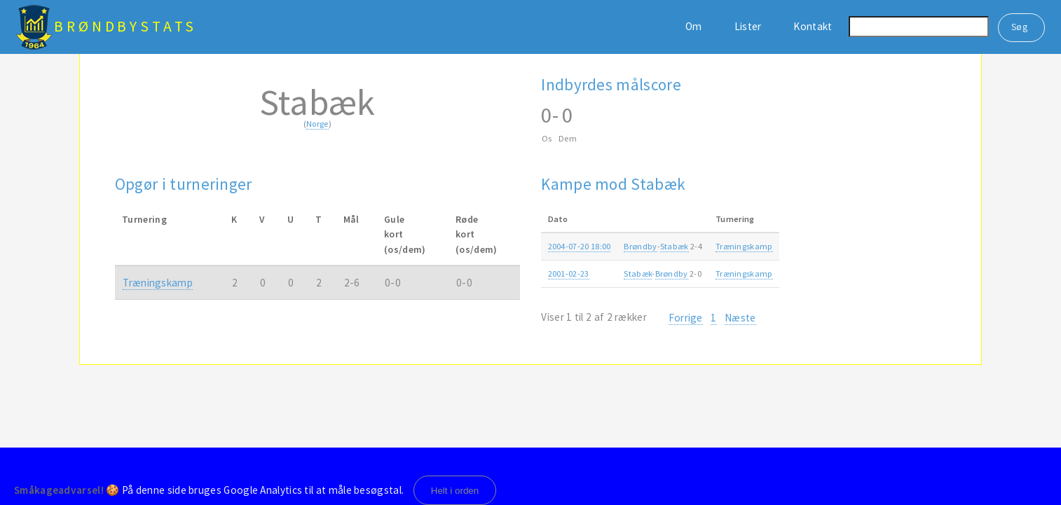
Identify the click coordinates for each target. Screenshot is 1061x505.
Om (693, 26)
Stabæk (674, 246)
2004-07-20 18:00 (579, 246)
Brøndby (640, 246)
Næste (740, 317)
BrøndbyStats (125, 26)
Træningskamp (158, 282)
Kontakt (812, 26)
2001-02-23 (568, 273)
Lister (748, 26)
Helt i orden (455, 490)
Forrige (686, 317)
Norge (317, 123)
